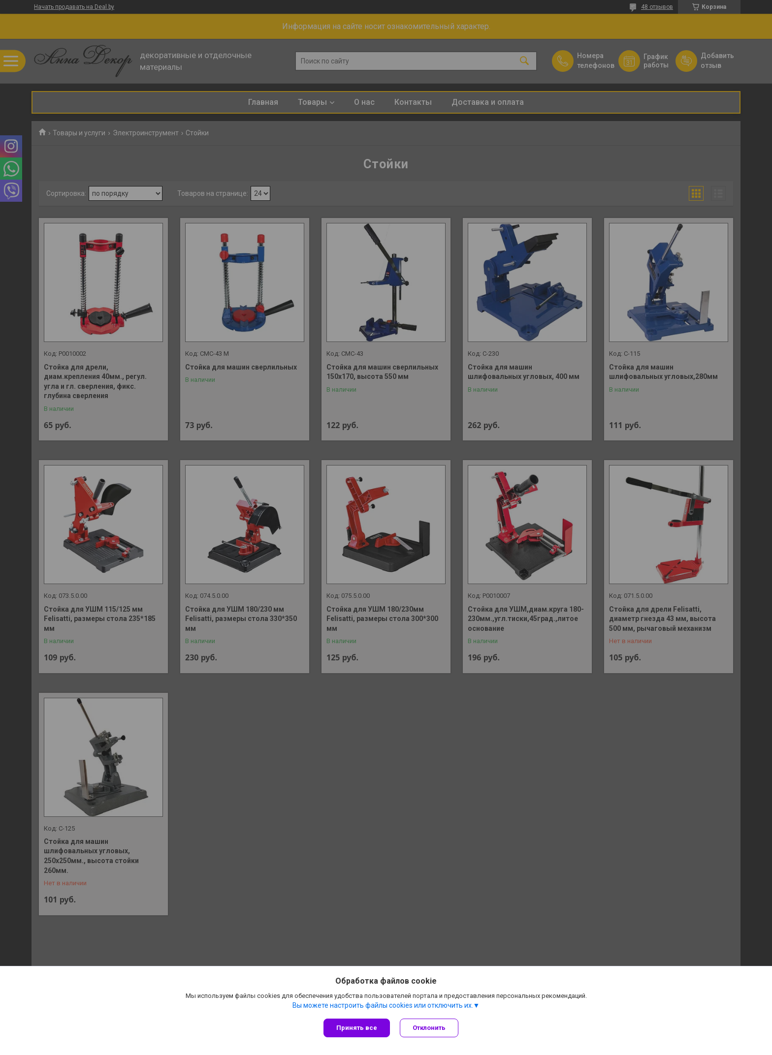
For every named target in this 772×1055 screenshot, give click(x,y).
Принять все (356, 1027)
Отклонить (429, 1027)
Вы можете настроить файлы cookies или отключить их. (382, 1005)
